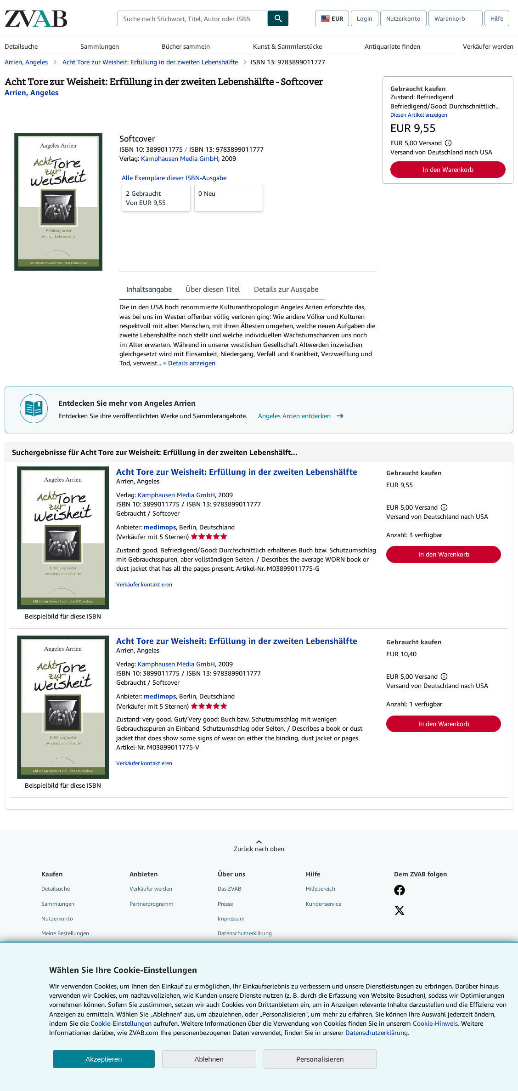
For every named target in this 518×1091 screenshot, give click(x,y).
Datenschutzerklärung (245, 933)
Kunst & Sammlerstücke (287, 46)
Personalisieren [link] (320, 1059)
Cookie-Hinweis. (436, 1023)
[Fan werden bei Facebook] (399, 891)
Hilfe (496, 18)
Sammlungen (99, 46)
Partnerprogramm (152, 903)
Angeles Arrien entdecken (302, 415)
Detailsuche (21, 46)
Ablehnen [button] (209, 1059)
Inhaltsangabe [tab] (149, 289)
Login (364, 18)
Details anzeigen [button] (191, 363)
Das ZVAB (229, 888)
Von (156, 197)
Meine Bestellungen (65, 933)
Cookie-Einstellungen (121, 1023)
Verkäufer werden (488, 46)
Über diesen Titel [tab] (213, 289)
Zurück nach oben (259, 848)
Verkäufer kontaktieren (144, 584)
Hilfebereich (320, 888)
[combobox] (192, 18)
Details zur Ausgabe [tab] (286, 289)
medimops (160, 527)
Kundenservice (323, 903)
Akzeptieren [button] (103, 1059)
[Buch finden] (278, 18)
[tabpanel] (247, 335)
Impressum (231, 918)
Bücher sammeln (186, 46)
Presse (225, 903)
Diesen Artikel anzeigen (418, 114)
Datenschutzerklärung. (377, 1032)
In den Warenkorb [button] (447, 169)
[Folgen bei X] (399, 911)
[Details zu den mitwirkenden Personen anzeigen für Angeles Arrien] (31, 92)
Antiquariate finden (392, 46)
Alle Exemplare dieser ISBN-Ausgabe (174, 178)
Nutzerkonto (403, 18)
